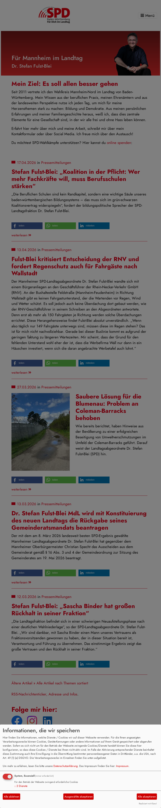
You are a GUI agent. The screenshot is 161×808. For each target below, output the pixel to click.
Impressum (122, 766)
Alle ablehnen (11, 797)
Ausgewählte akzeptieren (78, 797)
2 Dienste (20, 786)
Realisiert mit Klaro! (148, 803)
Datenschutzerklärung (65, 766)
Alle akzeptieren (147, 797)
